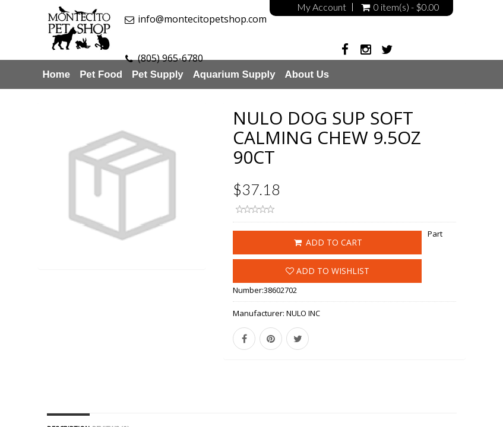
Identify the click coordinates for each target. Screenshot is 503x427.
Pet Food (101, 74)
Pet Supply (158, 74)
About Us (307, 74)
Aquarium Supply (234, 74)
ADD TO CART (327, 242)
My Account (321, 7)
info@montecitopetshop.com (202, 19)
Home (57, 74)
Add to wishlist (327, 270)
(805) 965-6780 (170, 58)
